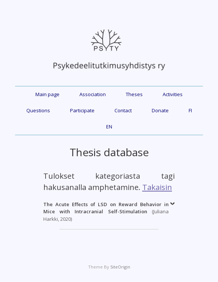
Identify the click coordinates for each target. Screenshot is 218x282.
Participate (82, 110)
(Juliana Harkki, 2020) (106, 211)
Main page (47, 94)
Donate (160, 110)
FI (190, 110)
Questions (38, 110)
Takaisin (157, 187)
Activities (173, 94)
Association (92, 94)
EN (109, 126)
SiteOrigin (120, 267)
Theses (134, 94)
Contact (123, 110)
